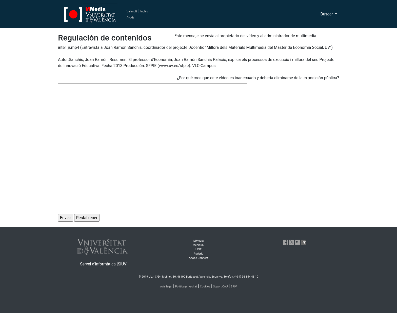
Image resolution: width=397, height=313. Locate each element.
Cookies (205, 286)
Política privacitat (186, 286)
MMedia (198, 240)
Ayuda (130, 17)
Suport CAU (220, 286)
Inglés (144, 11)
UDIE (198, 249)
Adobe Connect (198, 258)
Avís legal (166, 286)
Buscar (327, 14)
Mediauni (198, 245)
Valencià (132, 11)
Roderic (198, 253)
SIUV (234, 286)
